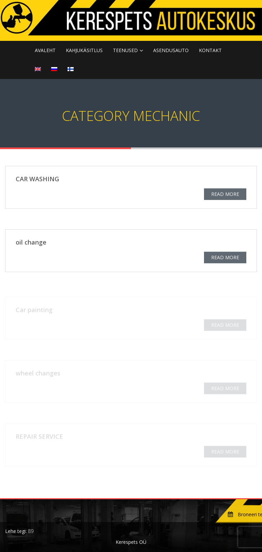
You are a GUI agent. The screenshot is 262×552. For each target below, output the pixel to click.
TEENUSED (125, 50)
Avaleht (45, 50)
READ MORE (225, 194)
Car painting (34, 310)
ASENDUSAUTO (171, 50)
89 (30, 531)
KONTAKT (210, 50)
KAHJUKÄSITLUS (84, 50)
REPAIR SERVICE (39, 437)
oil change (31, 243)
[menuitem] (38, 69)
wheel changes (38, 374)
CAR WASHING (37, 179)
